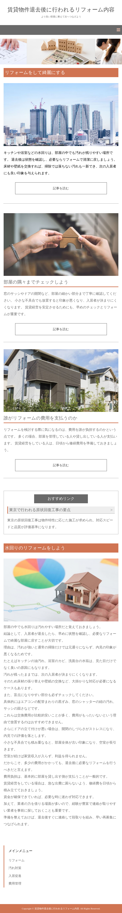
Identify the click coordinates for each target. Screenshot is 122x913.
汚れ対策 (15, 868)
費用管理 (15, 883)
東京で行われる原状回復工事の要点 (40, 510)
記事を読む (61, 188)
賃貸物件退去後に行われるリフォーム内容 (61, 9)
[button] (61, 30)
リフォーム (17, 860)
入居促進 (15, 876)
